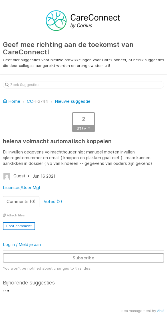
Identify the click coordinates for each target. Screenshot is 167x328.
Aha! (160, 311)
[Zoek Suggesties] (83, 85)
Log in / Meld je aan (22, 244)
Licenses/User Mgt (22, 187)
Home (12, 101)
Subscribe (83, 258)
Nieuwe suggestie (72, 101)
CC (30, 101)
